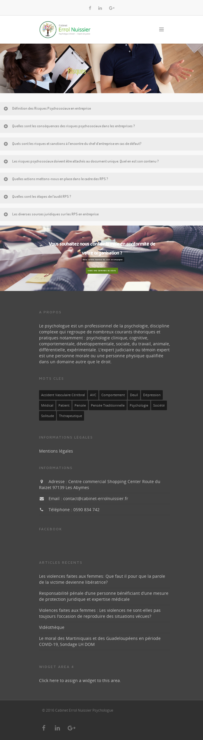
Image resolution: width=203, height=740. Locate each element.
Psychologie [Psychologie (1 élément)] (139, 405)
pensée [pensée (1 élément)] (80, 405)
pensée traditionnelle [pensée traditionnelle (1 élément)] (108, 405)
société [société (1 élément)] (159, 405)
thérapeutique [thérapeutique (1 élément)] (70, 416)
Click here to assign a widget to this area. (80, 680)
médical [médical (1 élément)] (47, 405)
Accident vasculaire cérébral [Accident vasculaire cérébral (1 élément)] (63, 395)
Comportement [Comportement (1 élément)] (113, 395)
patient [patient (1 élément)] (63, 405)
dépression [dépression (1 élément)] (152, 395)
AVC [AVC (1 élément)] (93, 395)
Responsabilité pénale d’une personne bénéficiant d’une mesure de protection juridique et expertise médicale (103, 596)
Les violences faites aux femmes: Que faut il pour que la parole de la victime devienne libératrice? (102, 579)
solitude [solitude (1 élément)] (47, 416)
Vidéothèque (51, 627)
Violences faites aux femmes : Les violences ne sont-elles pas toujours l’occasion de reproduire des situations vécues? (100, 613)
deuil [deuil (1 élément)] (134, 395)
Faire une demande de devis (102, 270)
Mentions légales (56, 451)
